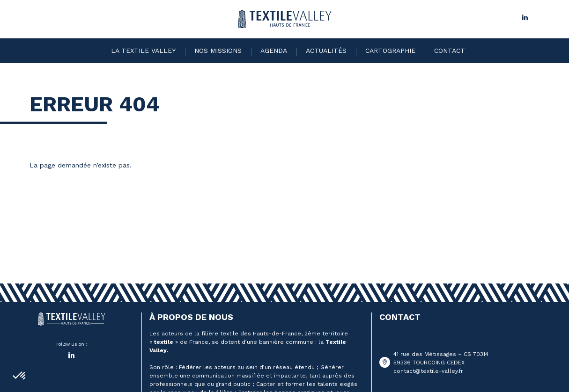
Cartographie (390, 50)
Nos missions (218, 50)
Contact (449, 50)
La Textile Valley (143, 50)
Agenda (273, 50)
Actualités (326, 50)
